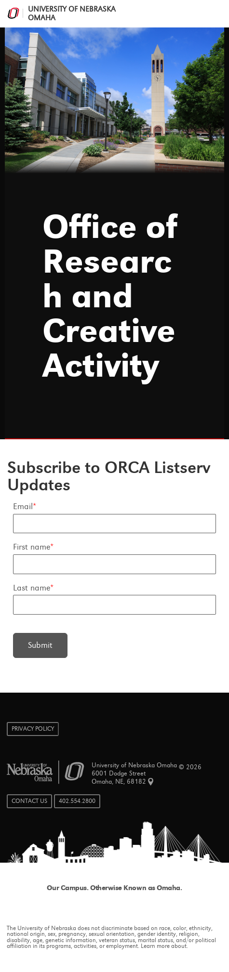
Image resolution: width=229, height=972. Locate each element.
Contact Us (29, 800)
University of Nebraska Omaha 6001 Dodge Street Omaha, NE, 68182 (134, 773)
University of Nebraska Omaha (72, 13)
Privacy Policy (33, 728)
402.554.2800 (77, 800)
